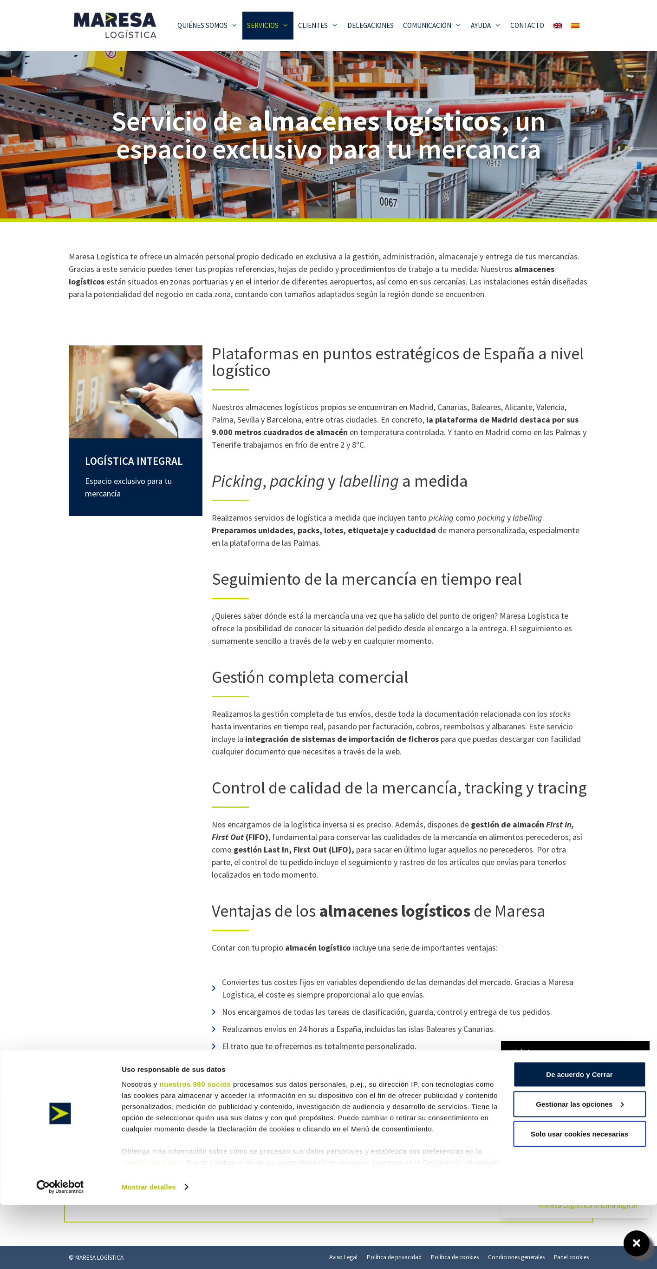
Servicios (270, 26)
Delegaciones (370, 25)
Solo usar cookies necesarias (579, 1198)
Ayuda (488, 26)
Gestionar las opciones (580, 1168)
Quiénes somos (209, 26)
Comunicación (434, 26)
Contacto (527, 25)
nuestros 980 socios (195, 1148)
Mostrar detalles (149, 1251)
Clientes (320, 26)
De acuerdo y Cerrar (579, 1138)
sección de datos (152, 1226)
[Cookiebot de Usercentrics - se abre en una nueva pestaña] (60, 1251)
